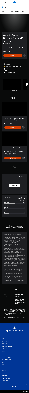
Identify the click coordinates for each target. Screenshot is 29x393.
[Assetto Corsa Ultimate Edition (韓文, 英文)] (12, 84)
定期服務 (17, 12)
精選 (7, 12)
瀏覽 (23, 12)
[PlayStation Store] (7, 7)
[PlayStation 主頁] (14, 2)
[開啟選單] (1, 2)
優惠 (12, 12)
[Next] (27, 84)
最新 (3, 12)
